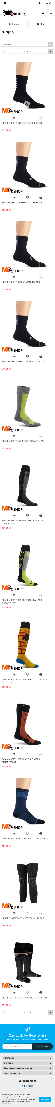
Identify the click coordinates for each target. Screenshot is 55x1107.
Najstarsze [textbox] (7, 44)
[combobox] (27, 44)
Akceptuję (45, 1099)
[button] (48, 3)
